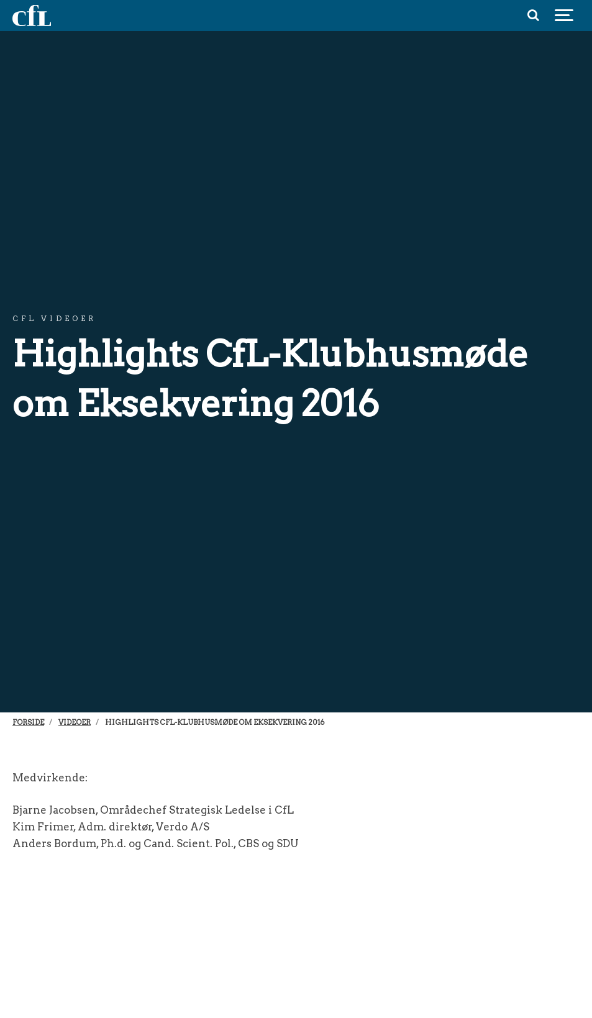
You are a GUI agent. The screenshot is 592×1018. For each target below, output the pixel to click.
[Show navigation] (564, 15)
